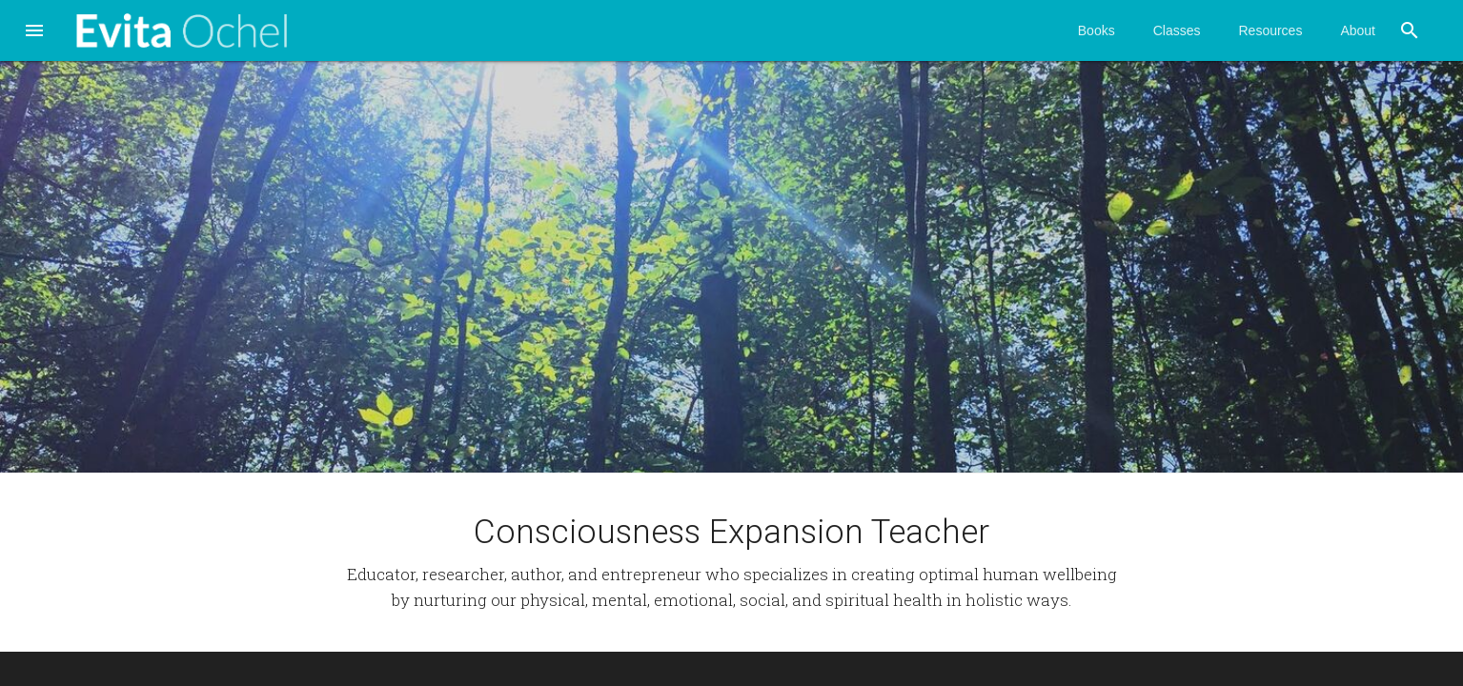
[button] (34, 32)
